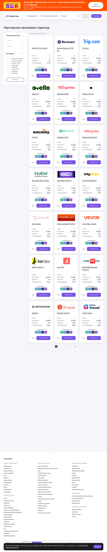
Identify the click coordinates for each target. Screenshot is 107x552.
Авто (5, 528)
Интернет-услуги (9, 495)
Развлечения (75, 511)
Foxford (34, 137)
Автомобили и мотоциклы (44, 503)
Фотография (6, 503)
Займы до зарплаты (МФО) (78, 470)
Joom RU (60, 267)
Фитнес (5, 498)
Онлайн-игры (76, 493)
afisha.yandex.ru (38, 267)
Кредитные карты (76, 468)
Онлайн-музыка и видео (9, 535)
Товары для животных (43, 466)
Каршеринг (6, 477)
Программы (8, 459)
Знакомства (6, 521)
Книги (39, 470)
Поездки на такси (8, 466)
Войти (86, 16)
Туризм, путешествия (10, 463)
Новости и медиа (8, 526)
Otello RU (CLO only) (40, 48)
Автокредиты (75, 466)
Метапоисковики (7, 482)
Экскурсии (6, 484)
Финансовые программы (79, 463)
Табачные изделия (42, 475)
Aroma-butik (36, 224)
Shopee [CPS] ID (63, 313)
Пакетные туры (7, 468)
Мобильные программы (79, 506)
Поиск (9, 40)
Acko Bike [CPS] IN (64, 180)
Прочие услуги (7, 505)
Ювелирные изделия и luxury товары (46, 498)
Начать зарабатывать (96, 5)
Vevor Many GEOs (89, 224)
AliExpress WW (63, 94)
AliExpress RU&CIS (89, 137)
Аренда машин (7, 491)
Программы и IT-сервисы (9, 524)
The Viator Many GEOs (40, 180)
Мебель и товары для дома (44, 491)
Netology (35, 313)
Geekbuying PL (62, 137)
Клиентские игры (76, 503)
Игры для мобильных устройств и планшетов (82, 496)
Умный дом (40, 510)
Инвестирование (76, 477)
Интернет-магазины (44, 463)
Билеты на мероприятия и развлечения (13, 512)
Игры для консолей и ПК (77, 498)
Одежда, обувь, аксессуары (44, 512)
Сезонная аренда (8, 489)
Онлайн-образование (9, 507)
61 (70, 346)
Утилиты (74, 516)
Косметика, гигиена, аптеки (44, 473)
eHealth (39, 501)
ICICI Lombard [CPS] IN (66, 224)
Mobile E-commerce (76, 514)
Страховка (74, 487)
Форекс (73, 482)
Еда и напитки (41, 477)
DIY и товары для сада (43, 489)
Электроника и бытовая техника (45, 494)
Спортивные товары (42, 505)
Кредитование (75, 484)
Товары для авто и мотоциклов (45, 482)
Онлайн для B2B (7, 517)
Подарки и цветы (42, 508)
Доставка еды (7, 533)
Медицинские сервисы (9, 519)
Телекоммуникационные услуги (11, 531)
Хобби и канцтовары (42, 484)
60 (67, 346)
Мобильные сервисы (77, 509)
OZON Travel (87, 313)
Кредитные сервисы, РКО (78, 489)
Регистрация (96, 16)
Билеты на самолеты (8, 473)
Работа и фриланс (8, 514)
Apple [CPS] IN (88, 94)
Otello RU (35, 94)
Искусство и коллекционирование (11, 510)
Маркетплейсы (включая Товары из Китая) (48, 468)
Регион (10, 46)
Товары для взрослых (43, 480)
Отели (5, 475)
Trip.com (85, 48)
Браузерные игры (76, 500)
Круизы (5, 487)
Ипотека (74, 473)
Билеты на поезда (8, 480)
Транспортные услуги (9, 500)
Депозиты (74, 475)
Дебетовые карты (76, 480)
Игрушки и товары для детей (44, 487)
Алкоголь (40, 496)
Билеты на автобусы (8, 470)
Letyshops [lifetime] (89, 180)
